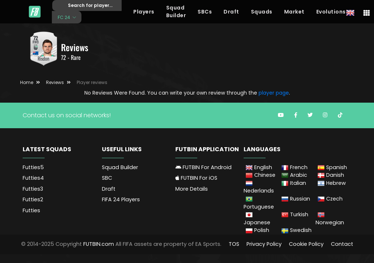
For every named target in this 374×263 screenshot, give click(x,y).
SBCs (205, 11)
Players (143, 11)
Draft (231, 11)
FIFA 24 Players (121, 199)
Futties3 (33, 189)
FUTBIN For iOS (196, 178)
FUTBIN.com (98, 244)
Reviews (55, 82)
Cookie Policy (306, 244)
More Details (191, 189)
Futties (31, 210)
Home (26, 82)
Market (294, 11)
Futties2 (33, 199)
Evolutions (331, 11)
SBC (107, 178)
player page (274, 92)
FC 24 (64, 17)
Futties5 (33, 167)
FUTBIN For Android (203, 167)
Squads (261, 11)
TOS (234, 244)
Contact (342, 244)
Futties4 (33, 178)
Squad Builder (176, 11)
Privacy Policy (264, 244)
